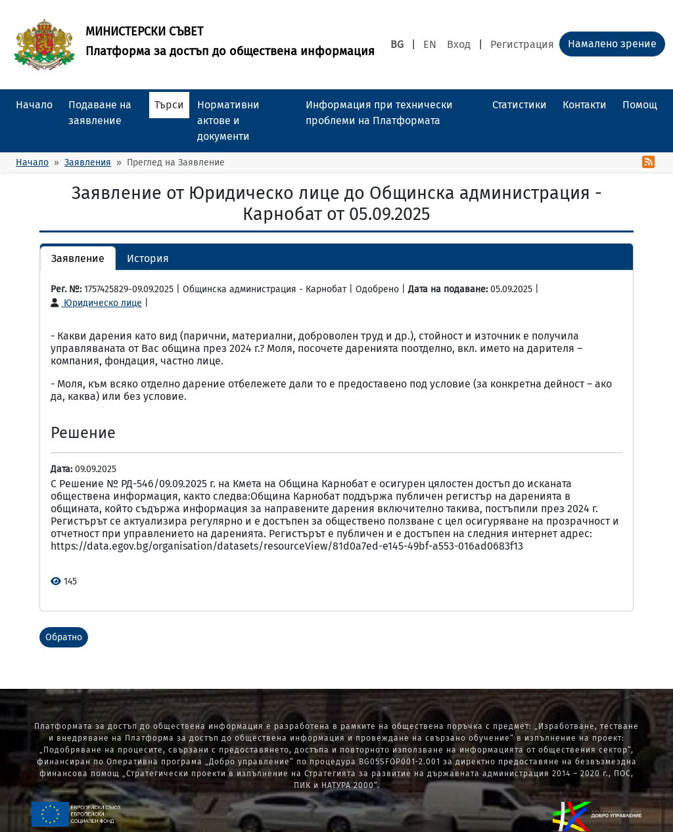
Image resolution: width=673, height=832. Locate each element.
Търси (169, 105)
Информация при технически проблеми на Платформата (379, 113)
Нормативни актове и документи (228, 120)
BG (397, 44)
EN (429, 44)
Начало (34, 105)
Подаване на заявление (99, 113)
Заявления (87, 162)
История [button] (148, 258)
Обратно (63, 637)
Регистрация (522, 44)
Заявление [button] (77, 258)
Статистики (519, 105)
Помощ (639, 105)
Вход (459, 44)
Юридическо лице (96, 303)
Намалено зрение (612, 43)
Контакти (585, 105)
